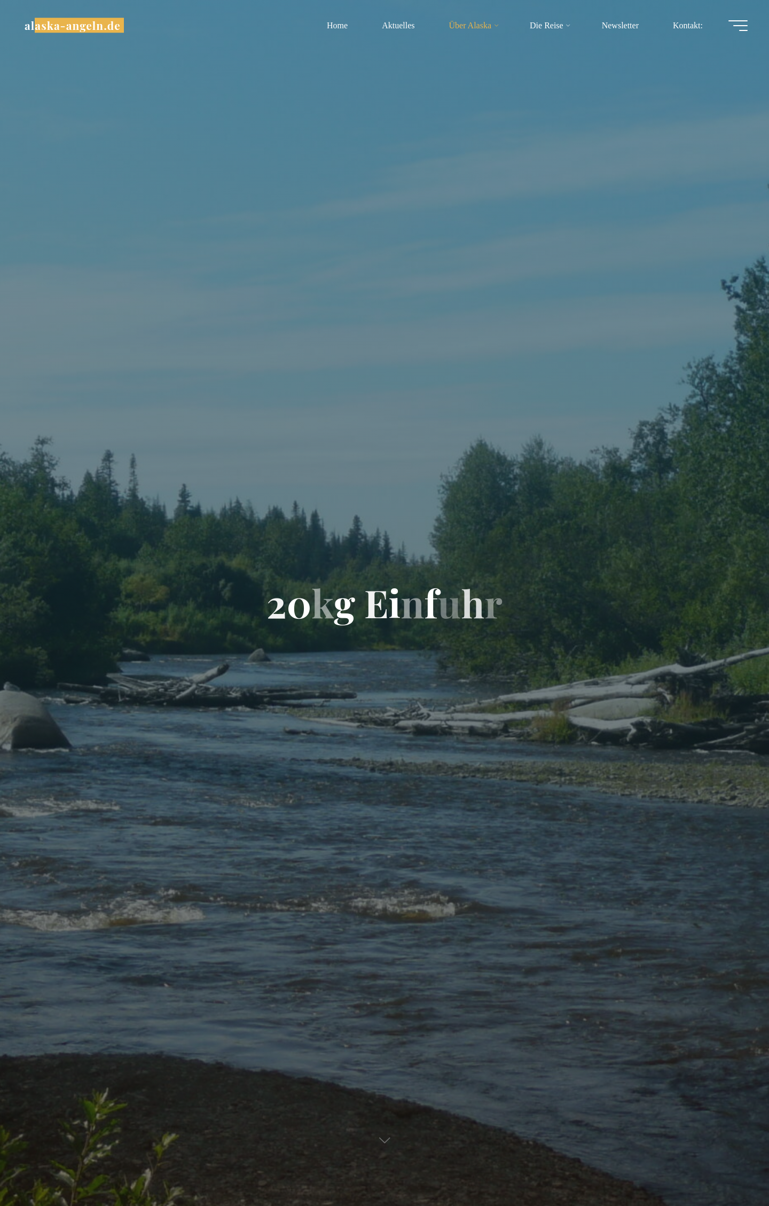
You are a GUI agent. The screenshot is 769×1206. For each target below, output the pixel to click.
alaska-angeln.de (73, 25)
